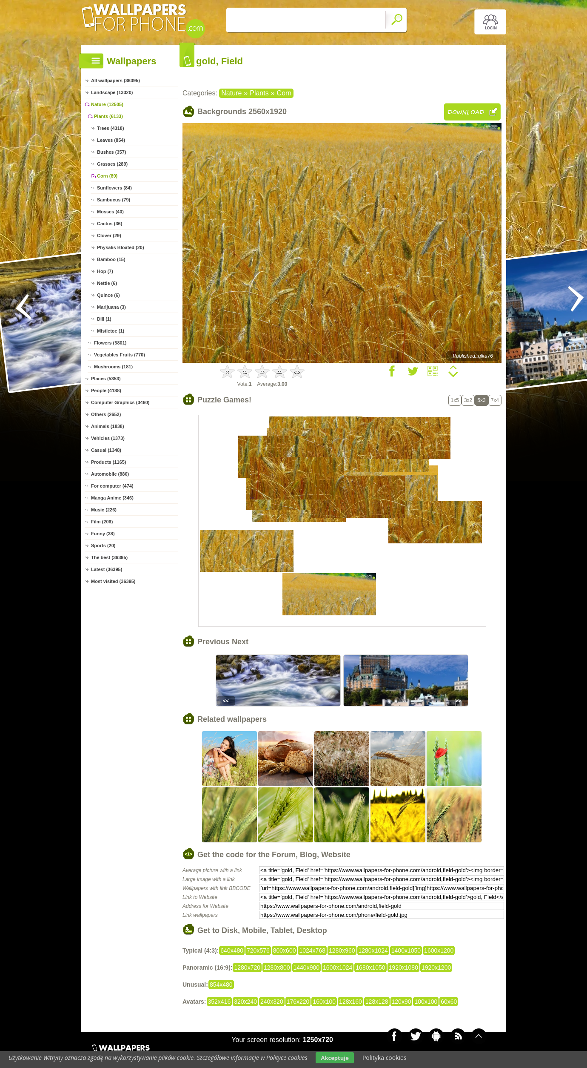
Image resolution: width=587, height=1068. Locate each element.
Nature (231, 93)
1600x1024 (337, 967)
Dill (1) (104, 319)
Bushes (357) (111, 152)
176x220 (298, 1001)
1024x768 (312, 950)
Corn (284, 93)
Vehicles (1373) (108, 438)
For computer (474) (112, 485)
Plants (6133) (108, 116)
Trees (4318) (110, 128)
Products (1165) (108, 462)
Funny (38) (103, 533)
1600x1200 (438, 950)
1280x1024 (373, 950)
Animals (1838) (107, 426)
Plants (259, 93)
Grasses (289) (112, 164)
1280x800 (277, 967)
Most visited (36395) (113, 581)
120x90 (401, 1001)
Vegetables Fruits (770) (119, 354)
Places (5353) (106, 378)
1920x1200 (436, 967)
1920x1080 (403, 967)
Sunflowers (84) (114, 187)
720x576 (258, 950)
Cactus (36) (109, 223)
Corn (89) (107, 175)
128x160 (350, 1001)
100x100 (425, 1001)
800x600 (284, 950)
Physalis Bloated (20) (120, 247)
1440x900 (307, 967)
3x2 (468, 400)
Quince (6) (108, 295)
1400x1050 (406, 950)
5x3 (481, 400)
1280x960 (342, 950)
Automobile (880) (110, 474)
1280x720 (247, 967)
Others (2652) (106, 414)
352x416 (219, 1001)
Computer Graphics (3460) (120, 402)
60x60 (449, 1001)
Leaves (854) (111, 140)
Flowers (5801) (110, 342)
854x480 (221, 984)
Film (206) (102, 521)
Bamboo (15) (111, 259)
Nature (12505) (107, 104)
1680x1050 (370, 967)
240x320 (271, 1001)
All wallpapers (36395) (115, 80)
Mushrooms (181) (113, 366)
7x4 (495, 400)
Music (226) (104, 509)
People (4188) (106, 390)
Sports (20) (103, 545)
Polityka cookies (384, 1058)
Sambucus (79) (113, 199)
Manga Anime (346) (112, 497)
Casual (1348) (106, 450)
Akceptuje (334, 1058)
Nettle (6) (107, 283)
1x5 (455, 400)
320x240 (245, 1001)
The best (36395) (109, 557)
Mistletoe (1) (110, 330)
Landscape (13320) (112, 92)
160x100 (324, 1001)
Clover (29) (109, 235)
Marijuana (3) (111, 307)
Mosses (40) (110, 211)
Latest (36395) (106, 569)
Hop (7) (105, 271)
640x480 (231, 950)
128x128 (376, 1001)
